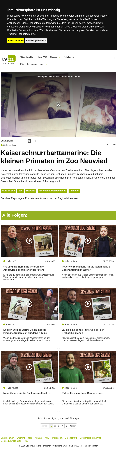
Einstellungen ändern (36, 40)
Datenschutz (71, 438)
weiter (72, 426)
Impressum (57, 438)
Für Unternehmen (32, 64)
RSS (26, 441)
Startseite (26, 57)
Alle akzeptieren (16, 40)
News (54, 57)
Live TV (42, 57)
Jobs (30, 438)
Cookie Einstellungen (11, 441)
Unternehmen (7, 438)
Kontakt (38, 438)
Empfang (20, 438)
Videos (69, 57)
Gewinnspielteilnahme (90, 438)
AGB (47, 438)
